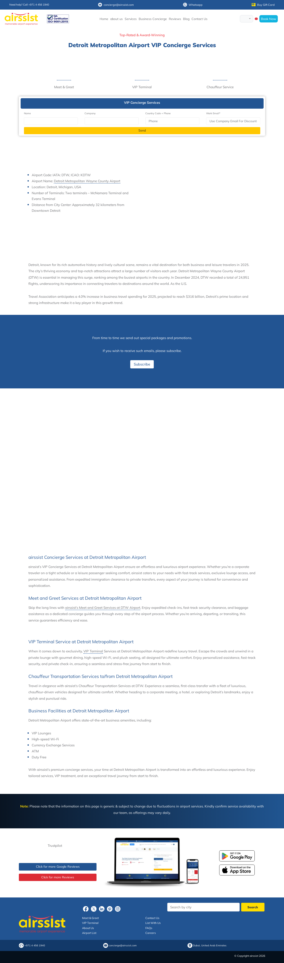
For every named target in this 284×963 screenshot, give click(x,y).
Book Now (268, 19)
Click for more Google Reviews (58, 867)
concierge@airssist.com (116, 5)
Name (27, 113)
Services (131, 19)
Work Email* (213, 113)
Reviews (175, 19)
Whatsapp (193, 5)
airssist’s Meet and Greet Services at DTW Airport (102, 607)
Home (104, 19)
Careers (150, 933)
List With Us (153, 923)
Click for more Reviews (57, 877)
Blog (186, 19)
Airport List (89, 933)
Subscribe (142, 364)
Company (90, 113)
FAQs (148, 928)
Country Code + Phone (158, 113)
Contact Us (199, 19)
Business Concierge (153, 19)
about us (116, 19)
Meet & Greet (90, 918)
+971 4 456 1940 (34, 945)
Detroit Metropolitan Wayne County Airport (87, 181)
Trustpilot (55, 845)
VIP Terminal (93, 651)
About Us (88, 928)
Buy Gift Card (263, 4)
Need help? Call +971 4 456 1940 (29, 4)
